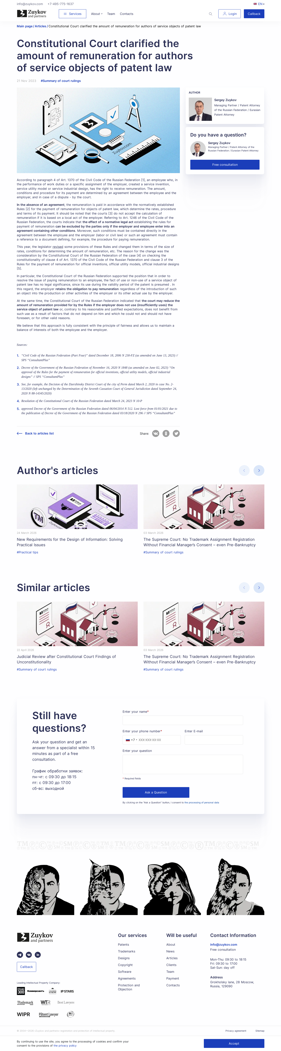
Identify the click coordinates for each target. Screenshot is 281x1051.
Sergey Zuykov (225, 100)
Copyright (125, 965)
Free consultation (225, 165)
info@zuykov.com (30, 4)
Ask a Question (156, 792)
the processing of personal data (201, 802)
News (170, 951)
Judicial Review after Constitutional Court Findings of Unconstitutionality (66, 659)
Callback (254, 14)
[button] (259, 470)
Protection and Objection (129, 987)
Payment (172, 978)
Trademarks (126, 951)
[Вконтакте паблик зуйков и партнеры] (29, 955)
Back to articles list (39, 433)
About (170, 944)
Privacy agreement (235, 1030)
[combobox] (130, 739)
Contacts (173, 985)
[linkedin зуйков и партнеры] (38, 955)
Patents (123, 944)
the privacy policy (65, 1045)
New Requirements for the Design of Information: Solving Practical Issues (70, 542)
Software (124, 972)
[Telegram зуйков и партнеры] (20, 955)
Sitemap (259, 1030)
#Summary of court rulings (61, 81)
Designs (124, 958)
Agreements (127, 978)
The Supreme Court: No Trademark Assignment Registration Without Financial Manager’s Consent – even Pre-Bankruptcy (199, 542)
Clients (171, 965)
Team (170, 972)
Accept (234, 1043)
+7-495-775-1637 (61, 4)
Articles (172, 958)
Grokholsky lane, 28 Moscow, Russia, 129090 (232, 984)
